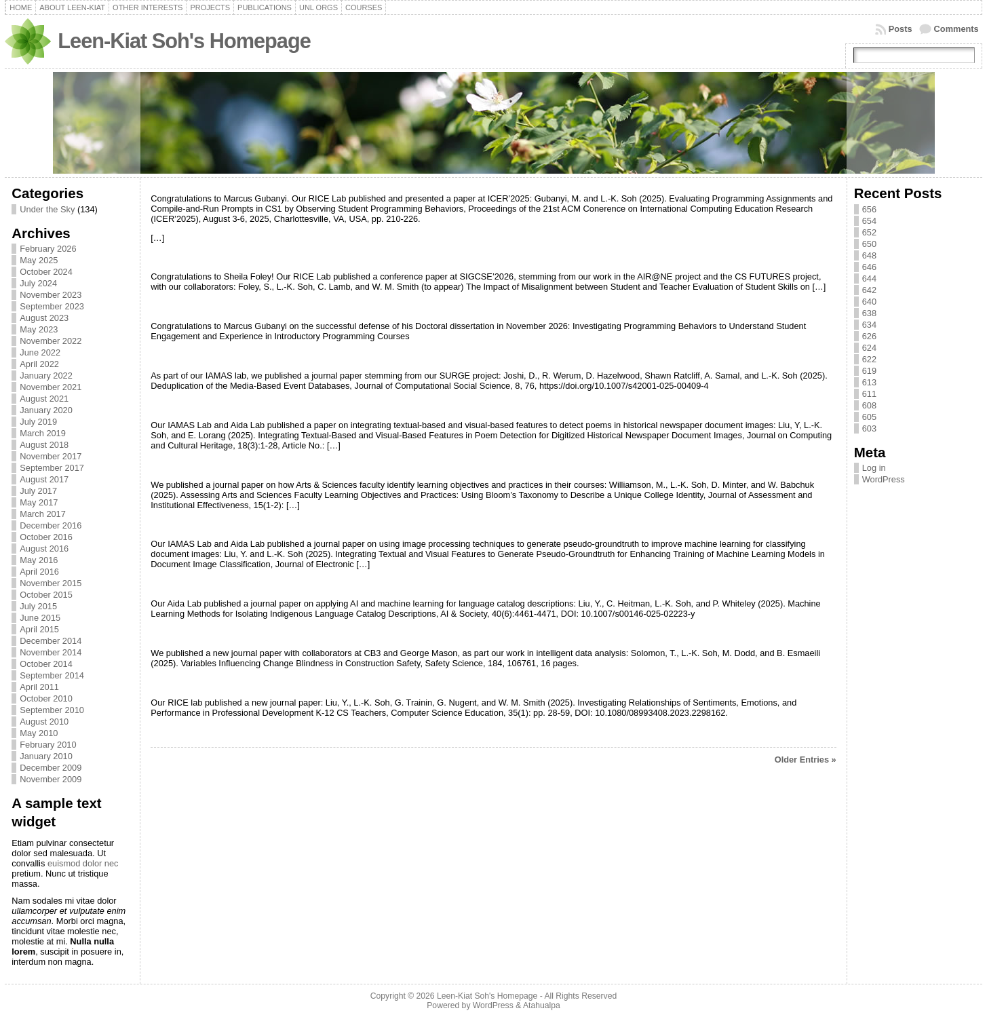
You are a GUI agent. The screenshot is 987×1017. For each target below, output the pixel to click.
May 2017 (39, 502)
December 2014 (50, 641)
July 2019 (38, 422)
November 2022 (50, 341)
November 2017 (50, 456)
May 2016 (39, 560)
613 (869, 382)
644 (869, 278)
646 (869, 267)
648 (869, 255)
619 (869, 371)
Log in (874, 468)
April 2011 (39, 687)
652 (869, 232)
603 (869, 428)
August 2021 (44, 399)
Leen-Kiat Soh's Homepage (184, 41)
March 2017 (43, 514)
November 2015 (50, 583)
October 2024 (46, 272)
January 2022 (46, 375)
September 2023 (52, 306)
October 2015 (46, 595)
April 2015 (39, 629)
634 (869, 325)
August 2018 (44, 445)
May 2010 (39, 733)
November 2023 (50, 295)
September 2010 (52, 710)
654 (869, 221)
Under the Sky (47, 209)
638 (869, 313)
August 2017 (44, 479)
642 (869, 290)
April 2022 (39, 364)
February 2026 (48, 249)
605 (869, 417)
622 (869, 359)
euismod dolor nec (83, 863)
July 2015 (38, 606)
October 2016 (46, 537)
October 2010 (46, 698)
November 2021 (50, 387)
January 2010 (46, 756)
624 (869, 348)
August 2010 (44, 721)
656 (869, 209)
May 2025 (39, 260)
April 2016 (39, 572)
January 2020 (46, 410)
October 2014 (46, 664)
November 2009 (50, 779)
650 (869, 244)
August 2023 (44, 318)
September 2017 (52, 468)
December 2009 (50, 768)
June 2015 (40, 618)
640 (869, 301)
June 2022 (40, 352)
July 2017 (38, 491)
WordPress (883, 479)
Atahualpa (541, 1005)
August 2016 (44, 548)
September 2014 (52, 675)
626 (869, 336)
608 (869, 405)
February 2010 (48, 745)
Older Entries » (805, 759)
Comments (956, 29)
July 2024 (38, 283)
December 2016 (50, 525)
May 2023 (39, 329)
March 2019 (43, 433)
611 (869, 394)
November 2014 (50, 652)
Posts (900, 29)
